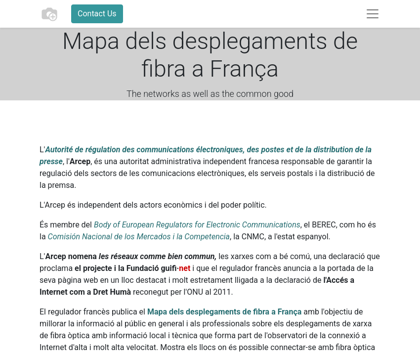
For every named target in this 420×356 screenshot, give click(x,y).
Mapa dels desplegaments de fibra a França (224, 311)
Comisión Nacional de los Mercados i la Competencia (139, 236)
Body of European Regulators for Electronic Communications (197, 224)
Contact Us (97, 13)
